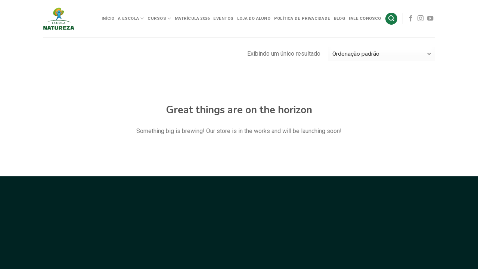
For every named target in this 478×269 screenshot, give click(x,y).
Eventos (223, 18)
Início (108, 18)
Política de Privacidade (302, 18)
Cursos (159, 18)
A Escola (131, 18)
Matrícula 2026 (192, 18)
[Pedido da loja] (381, 54)
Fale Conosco (365, 18)
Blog (339, 18)
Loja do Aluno (253, 18)
